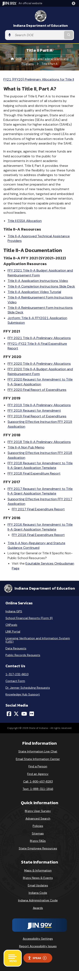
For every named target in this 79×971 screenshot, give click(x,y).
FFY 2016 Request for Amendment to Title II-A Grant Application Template (40, 526)
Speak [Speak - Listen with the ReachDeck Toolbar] (37, 958)
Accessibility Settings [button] (38, 938)
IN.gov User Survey (38, 811)
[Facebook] (9, 713)
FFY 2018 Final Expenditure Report (34, 473)
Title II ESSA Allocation (25, 221)
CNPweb (11, 625)
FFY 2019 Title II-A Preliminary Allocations (39, 405)
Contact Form (15, 681)
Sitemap (38, 833)
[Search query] (38, 35)
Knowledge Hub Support (22, 694)
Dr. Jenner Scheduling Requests (27, 688)
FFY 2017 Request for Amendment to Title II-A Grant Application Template (40, 491)
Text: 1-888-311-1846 (38, 789)
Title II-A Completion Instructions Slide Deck (41, 286)
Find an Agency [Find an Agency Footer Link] (37, 774)
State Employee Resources (38, 848)
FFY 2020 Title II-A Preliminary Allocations (39, 363)
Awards (38, 908)
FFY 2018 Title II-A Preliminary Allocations (39, 442)
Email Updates (38, 885)
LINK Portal (12, 631)
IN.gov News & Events (38, 878)
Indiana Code (38, 893)
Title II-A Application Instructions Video (38, 281)
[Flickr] (31, 713)
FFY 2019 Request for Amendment (34, 410)
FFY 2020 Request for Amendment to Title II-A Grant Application (40, 381)
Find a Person (37, 766)
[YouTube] (24, 713)
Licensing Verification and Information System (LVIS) (37, 639)
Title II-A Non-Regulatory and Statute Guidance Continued (36, 545)
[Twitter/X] (16, 713)
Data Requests (15, 648)
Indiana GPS (13, 611)
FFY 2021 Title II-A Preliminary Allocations (39, 338)
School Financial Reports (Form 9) (29, 618)
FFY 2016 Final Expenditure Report (38, 535)
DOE (19, 59)
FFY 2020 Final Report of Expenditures (37, 389)
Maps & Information (38, 870)
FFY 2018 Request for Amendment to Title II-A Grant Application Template (40, 465)
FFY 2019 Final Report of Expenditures (37, 416)
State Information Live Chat (37, 751)
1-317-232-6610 (16, 674)
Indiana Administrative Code (38, 900)
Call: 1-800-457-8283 (38, 781)
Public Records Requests (22, 655)
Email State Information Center (38, 759)
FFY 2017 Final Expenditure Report (38, 509)
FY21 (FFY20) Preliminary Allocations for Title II (38, 79)
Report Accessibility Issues (38, 946)
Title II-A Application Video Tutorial (34, 292)
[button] (74, 3)
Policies (38, 826)
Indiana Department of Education (40, 26)
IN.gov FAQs (38, 841)
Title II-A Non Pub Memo (26, 447)
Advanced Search (37, 818)
